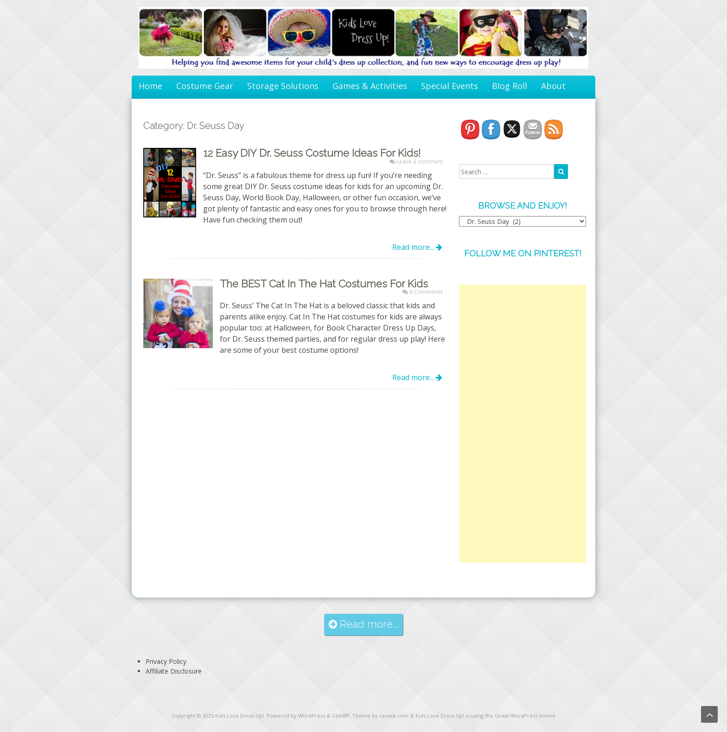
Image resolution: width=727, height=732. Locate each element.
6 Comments (426, 292)
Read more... (417, 247)
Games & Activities (369, 85)
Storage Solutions (283, 85)
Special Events (449, 85)
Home (150, 85)
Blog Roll (509, 85)
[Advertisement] (522, 424)
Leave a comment (419, 161)
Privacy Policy (166, 661)
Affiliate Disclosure (174, 671)
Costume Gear (204, 85)
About (553, 85)
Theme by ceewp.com (380, 715)
